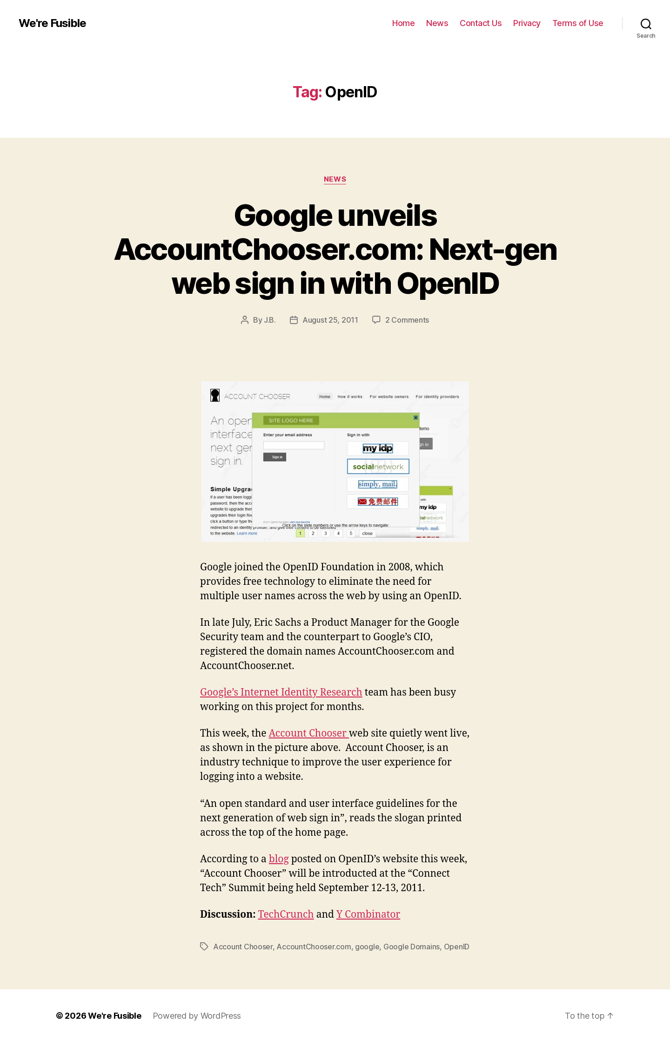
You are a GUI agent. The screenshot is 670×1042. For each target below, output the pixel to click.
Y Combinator (368, 914)
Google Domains (411, 946)
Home (403, 23)
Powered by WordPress (197, 1016)
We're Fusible (52, 23)
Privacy (527, 23)
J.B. (270, 320)
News (437, 23)
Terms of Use (577, 23)
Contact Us (481, 23)
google (367, 946)
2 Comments (407, 320)
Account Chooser (308, 733)
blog (279, 859)
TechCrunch (286, 914)
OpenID (456, 946)
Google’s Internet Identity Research (281, 692)
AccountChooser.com (313, 946)
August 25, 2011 (330, 320)
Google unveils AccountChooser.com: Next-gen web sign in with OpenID (335, 249)
